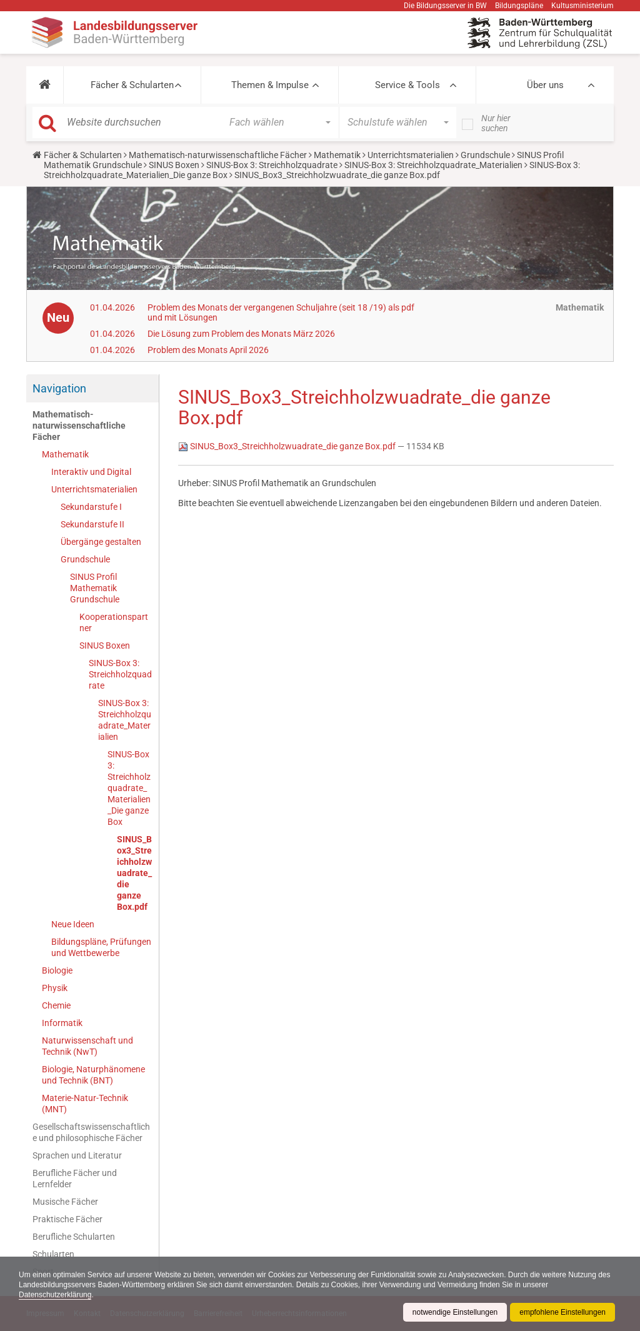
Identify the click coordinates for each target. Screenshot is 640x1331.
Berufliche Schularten (73, 1237)
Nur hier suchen (496, 123)
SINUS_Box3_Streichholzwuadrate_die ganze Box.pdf (134, 873)
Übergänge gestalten (101, 542)
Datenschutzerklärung (55, 1294)
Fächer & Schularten (132, 85)
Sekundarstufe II (92, 524)
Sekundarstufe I (91, 507)
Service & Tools (407, 85)
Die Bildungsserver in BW (445, 5)
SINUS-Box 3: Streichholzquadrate (272, 165)
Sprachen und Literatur (77, 1155)
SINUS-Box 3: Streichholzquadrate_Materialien (433, 165)
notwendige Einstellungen (455, 1312)
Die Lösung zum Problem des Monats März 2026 (241, 334)
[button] (45, 85)
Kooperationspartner (113, 622)
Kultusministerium (582, 5)
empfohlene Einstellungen (562, 1312)
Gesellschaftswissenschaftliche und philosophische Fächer (91, 1132)
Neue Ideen (72, 924)
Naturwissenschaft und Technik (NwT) (87, 1046)
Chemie (56, 1005)
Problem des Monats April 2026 (208, 350)
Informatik (62, 1023)
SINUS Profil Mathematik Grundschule (94, 588)
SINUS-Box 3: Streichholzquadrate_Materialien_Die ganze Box (129, 788)
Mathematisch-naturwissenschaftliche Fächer (218, 155)
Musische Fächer (65, 1202)
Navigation (59, 388)
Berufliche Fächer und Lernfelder (74, 1178)
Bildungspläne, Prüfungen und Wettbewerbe (101, 947)
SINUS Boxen (174, 165)
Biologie (57, 970)
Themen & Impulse (270, 85)
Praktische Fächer (67, 1219)
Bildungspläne (519, 5)
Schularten (53, 1254)
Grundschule (485, 155)
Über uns (545, 85)
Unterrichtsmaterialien (411, 155)
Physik (55, 988)
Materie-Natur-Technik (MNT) (85, 1103)
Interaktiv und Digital (91, 472)
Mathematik (337, 155)
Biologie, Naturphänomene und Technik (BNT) (93, 1074)
